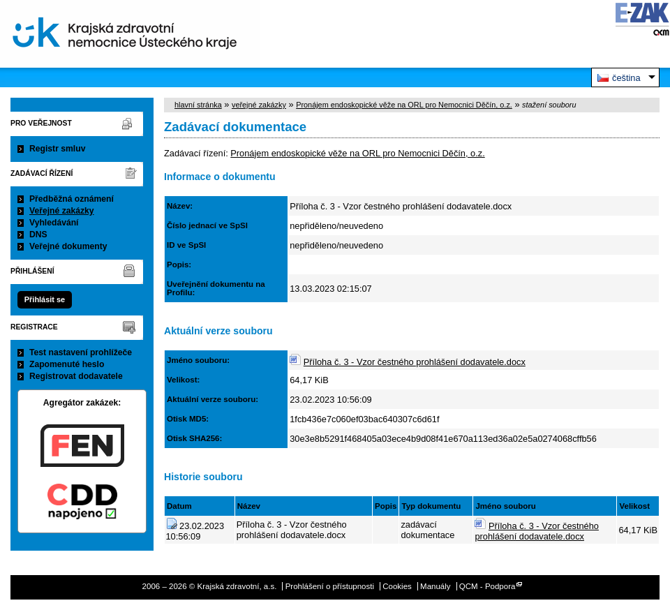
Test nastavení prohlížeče (80, 352)
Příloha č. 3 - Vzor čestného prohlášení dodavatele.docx (415, 362)
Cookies (397, 586)
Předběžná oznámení (71, 199)
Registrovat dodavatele (76, 376)
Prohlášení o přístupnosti (329, 586)
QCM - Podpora (487, 586)
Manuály (435, 586)
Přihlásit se (44, 299)
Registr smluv (57, 149)
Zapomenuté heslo (66, 364)
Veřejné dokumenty (68, 246)
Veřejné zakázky (61, 211)
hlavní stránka (198, 105)
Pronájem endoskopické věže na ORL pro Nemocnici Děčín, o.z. (404, 105)
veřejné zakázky (259, 105)
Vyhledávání (54, 223)
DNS (38, 234)
